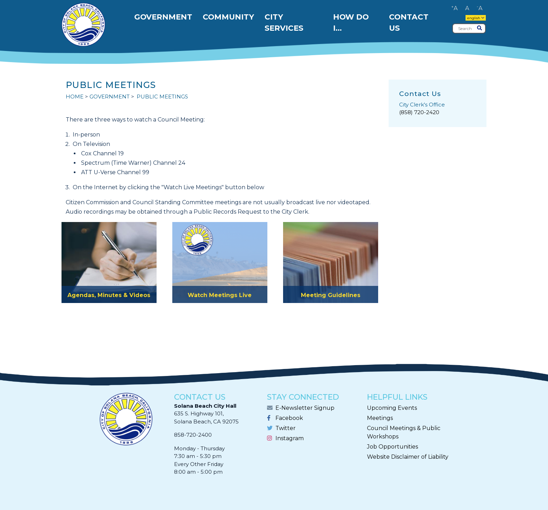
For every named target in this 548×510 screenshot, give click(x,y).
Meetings (380, 418)
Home (75, 96)
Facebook (289, 418)
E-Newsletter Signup (304, 408)
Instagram (289, 438)
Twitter (285, 428)
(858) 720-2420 (419, 112)
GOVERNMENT (109, 96)
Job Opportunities (392, 446)
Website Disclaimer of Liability (407, 456)
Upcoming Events (392, 408)
